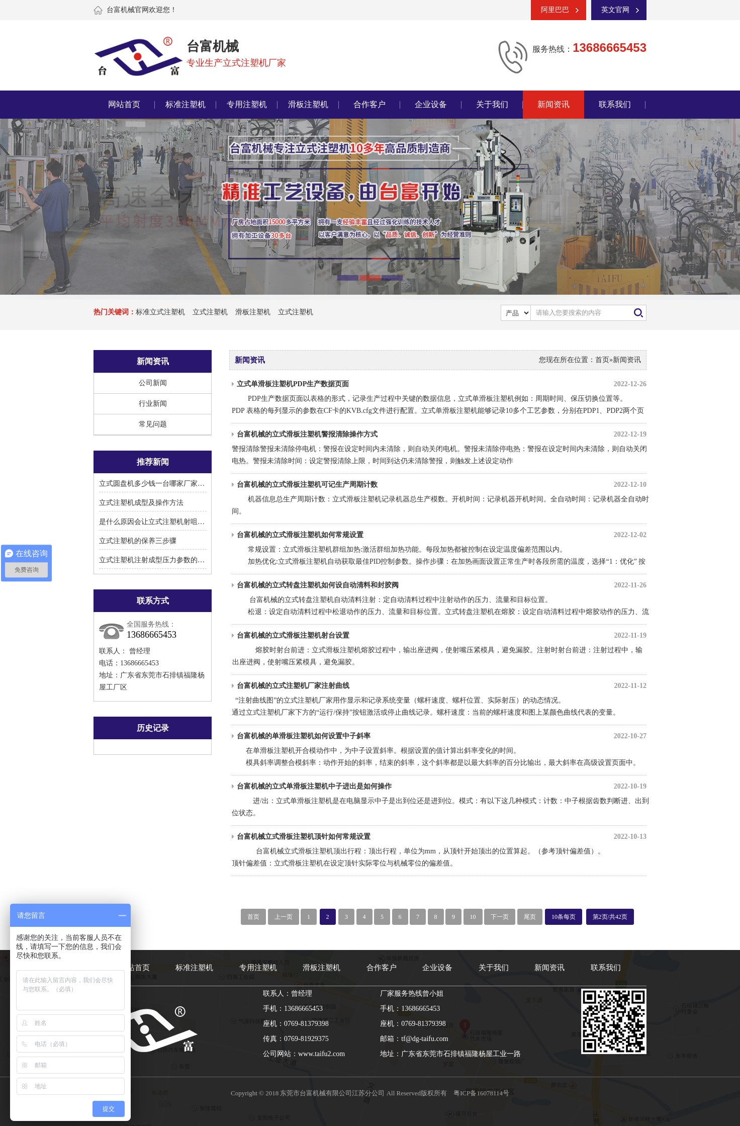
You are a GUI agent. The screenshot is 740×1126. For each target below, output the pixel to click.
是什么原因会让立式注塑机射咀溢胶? (157, 522)
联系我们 (615, 104)
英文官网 (615, 10)
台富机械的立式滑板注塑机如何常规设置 (441, 535)
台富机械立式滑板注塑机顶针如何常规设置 (441, 836)
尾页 (530, 916)
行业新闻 (153, 403)
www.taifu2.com (321, 1054)
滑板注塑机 (308, 104)
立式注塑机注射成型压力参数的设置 (155, 560)
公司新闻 (153, 383)
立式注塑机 (210, 312)
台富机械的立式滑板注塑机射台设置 (441, 635)
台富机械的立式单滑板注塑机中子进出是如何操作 (441, 786)
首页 (602, 360)
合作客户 (369, 104)
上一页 (283, 916)
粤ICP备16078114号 (481, 1093)
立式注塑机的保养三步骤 (137, 541)
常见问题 (153, 424)
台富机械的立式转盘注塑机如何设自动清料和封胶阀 (441, 585)
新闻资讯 (553, 104)
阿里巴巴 (555, 10)
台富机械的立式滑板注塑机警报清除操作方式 (441, 434)
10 (473, 916)
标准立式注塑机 (160, 312)
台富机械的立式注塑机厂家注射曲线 (441, 686)
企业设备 (431, 104)
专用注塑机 (247, 104)
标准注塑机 (185, 104)
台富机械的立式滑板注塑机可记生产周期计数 (441, 484)
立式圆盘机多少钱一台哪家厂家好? (153, 483)
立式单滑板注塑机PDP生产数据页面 (441, 384)
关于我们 (492, 104)
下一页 (500, 916)
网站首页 (124, 104)
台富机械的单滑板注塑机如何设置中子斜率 (441, 736)
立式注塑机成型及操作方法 (141, 502)
